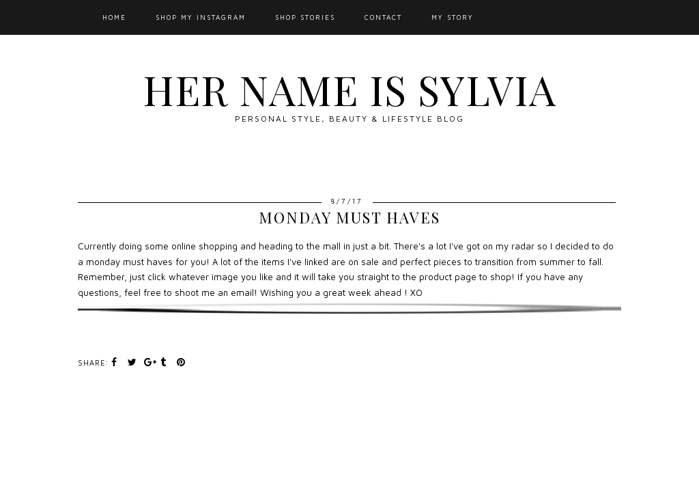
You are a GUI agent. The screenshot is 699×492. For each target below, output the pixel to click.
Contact (383, 17)
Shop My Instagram (201, 17)
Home (114, 17)
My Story (452, 17)
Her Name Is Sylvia (349, 89)
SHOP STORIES (305, 17)
